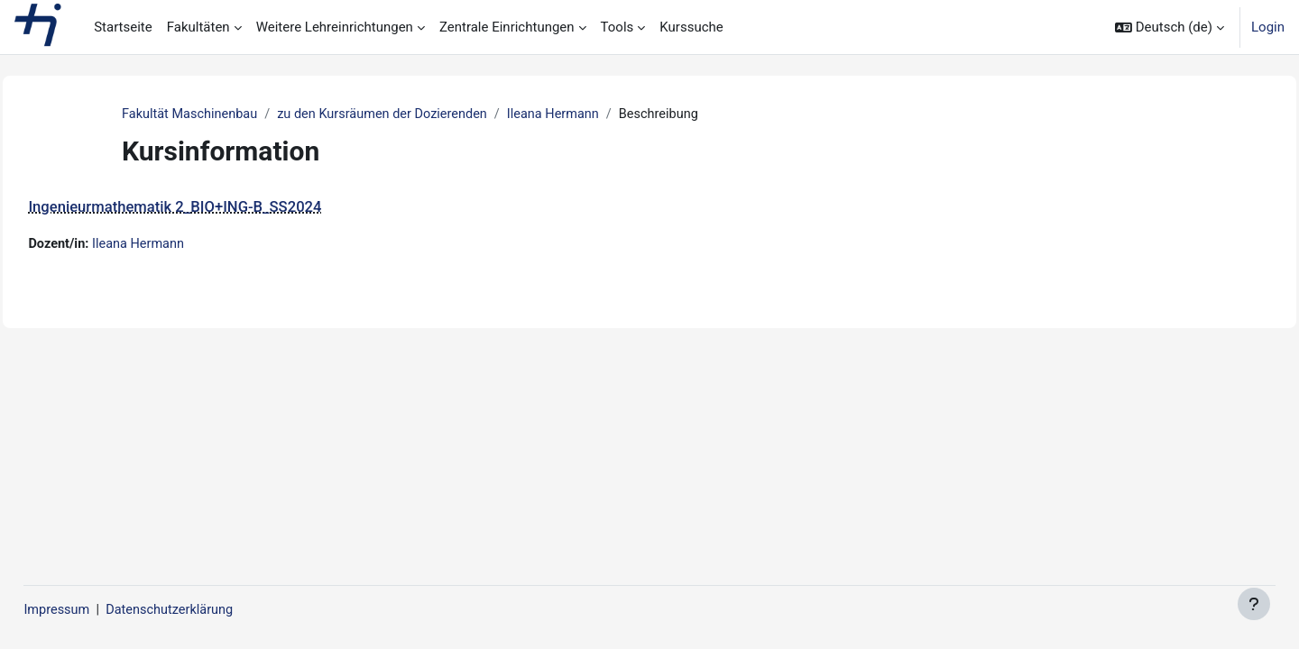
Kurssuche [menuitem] (691, 27)
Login (1268, 27)
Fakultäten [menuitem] (198, 27)
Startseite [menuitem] (123, 27)
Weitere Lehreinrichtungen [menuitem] (334, 27)
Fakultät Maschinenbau (192, 114)
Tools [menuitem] (617, 27)
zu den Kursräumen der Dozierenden (391, 114)
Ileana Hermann (567, 114)
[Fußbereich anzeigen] (1254, 604)
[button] (1169, 27)
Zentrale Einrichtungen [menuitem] (507, 27)
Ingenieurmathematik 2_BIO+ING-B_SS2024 (215, 207)
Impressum (98, 610)
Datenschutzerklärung (215, 610)
